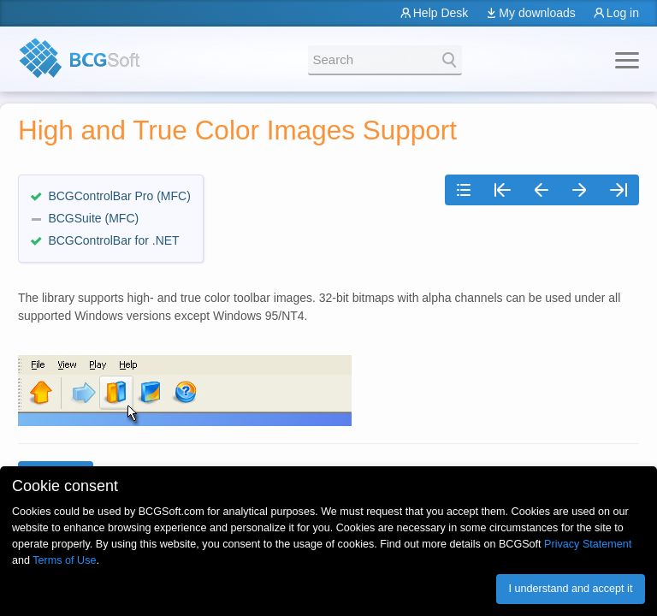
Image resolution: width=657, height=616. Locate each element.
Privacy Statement (587, 544)
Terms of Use (64, 560)
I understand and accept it (570, 589)
